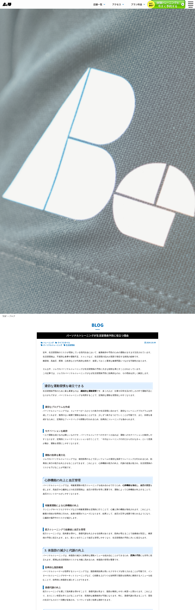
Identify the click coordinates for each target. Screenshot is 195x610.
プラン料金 (138, 4)
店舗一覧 (99, 4)
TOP (4, 316)
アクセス (118, 4)
